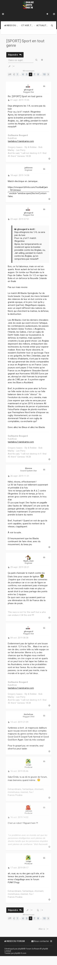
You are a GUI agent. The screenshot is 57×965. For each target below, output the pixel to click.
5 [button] (26, 74)
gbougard (28, 90)
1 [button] (17, 74)
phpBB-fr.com (20, 953)
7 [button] (34, 74)
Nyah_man (28, 559)
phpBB (21, 949)
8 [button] (38, 74)
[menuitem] (54, 14)
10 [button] (44, 74)
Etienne (28, 467)
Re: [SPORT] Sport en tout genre (25, 96)
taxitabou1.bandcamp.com (21, 141)
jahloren (28, 168)
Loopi (28, 763)
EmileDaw (28, 712)
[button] (10, 74)
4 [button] (23, 74)
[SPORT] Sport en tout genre (25, 43)
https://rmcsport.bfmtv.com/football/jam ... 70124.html (28, 188)
